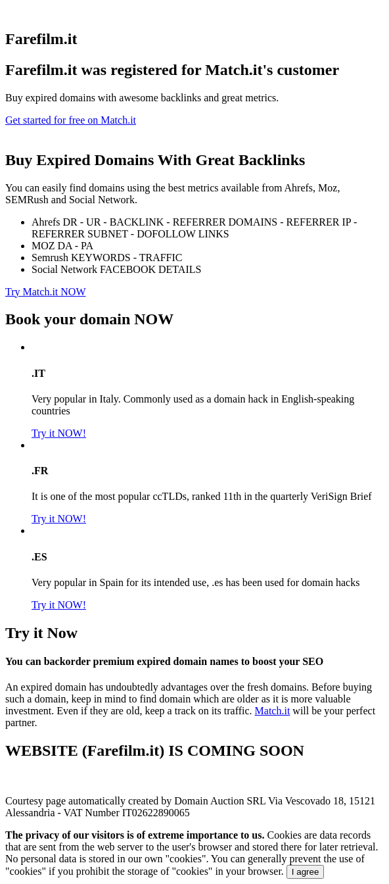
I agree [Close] (305, 872)
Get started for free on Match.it (70, 120)
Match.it (272, 710)
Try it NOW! (59, 433)
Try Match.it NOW (45, 291)
